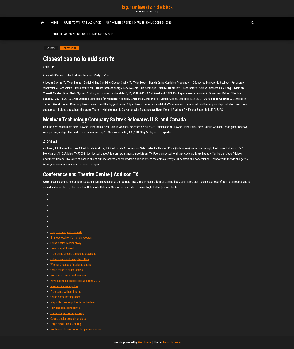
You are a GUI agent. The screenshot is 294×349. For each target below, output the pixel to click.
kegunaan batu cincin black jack (147, 7)
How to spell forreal (62, 248)
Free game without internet (66, 291)
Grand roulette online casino (66, 270)
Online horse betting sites (65, 297)
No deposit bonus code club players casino (75, 329)
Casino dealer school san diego (68, 318)
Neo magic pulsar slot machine (68, 275)
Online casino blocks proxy (65, 243)
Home (54, 22)
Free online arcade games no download (73, 254)
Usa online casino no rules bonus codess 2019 (139, 22)
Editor (50, 67)
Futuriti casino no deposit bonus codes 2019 (81, 34)
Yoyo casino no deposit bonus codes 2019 (75, 281)
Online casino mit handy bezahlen (69, 259)
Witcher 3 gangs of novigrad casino (71, 264)
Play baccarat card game (65, 308)
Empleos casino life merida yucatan (71, 237)
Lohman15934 (69, 48)
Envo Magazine (172, 342)
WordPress (144, 342)
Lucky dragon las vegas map (67, 313)
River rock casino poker (64, 286)
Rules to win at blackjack (82, 22)
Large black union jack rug (65, 324)
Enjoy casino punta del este (66, 232)
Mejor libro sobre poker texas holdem (72, 302)
